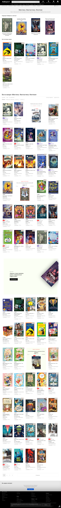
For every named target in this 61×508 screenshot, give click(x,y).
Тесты (32, 492)
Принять (46, 504)
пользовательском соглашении (25, 504)
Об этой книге (13, 279)
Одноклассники (4, 497)
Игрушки (31, 4)
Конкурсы (33, 494)
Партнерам (33, 500)
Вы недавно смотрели (7, 483)
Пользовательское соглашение (51, 502)
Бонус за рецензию (20, 500)
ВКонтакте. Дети (5, 494)
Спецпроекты (33, 496)
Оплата (47, 496)
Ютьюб (3, 496)
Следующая (38, 475)
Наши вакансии (34, 501)
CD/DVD (18, 492)
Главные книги (19, 499)
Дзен (3, 498)
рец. (10, 42)
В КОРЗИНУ (28, 62)
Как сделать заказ (49, 494)
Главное (20, 4)
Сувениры (18, 493)
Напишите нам (48, 500)
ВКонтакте (4, 493)
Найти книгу (30, 489)
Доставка (47, 497)
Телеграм (3, 500)
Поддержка (48, 498)
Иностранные (16, 4)
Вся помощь (48, 501)
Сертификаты (19, 501)
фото (10, 43)
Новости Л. (33, 493)
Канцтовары (28, 4)
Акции (18, 497)
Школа (24, 4)
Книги (12, 4)
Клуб (38, 4)
